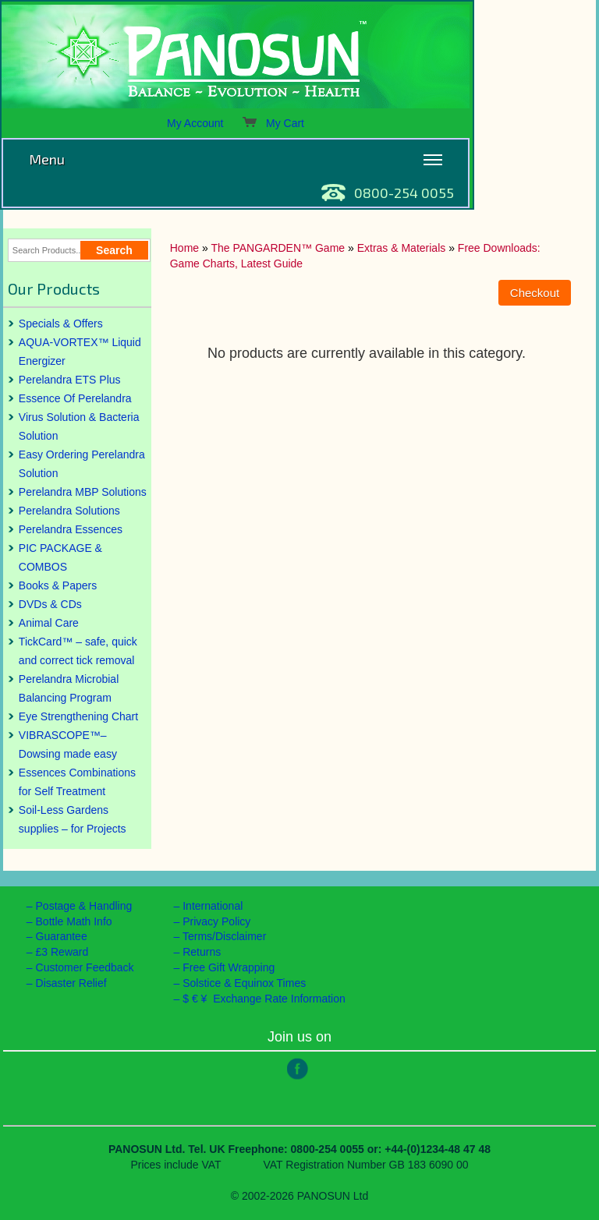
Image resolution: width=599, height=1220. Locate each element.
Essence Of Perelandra (75, 398)
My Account (195, 123)
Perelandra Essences (70, 529)
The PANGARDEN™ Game (278, 248)
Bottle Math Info (74, 921)
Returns (202, 952)
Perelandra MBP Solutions (83, 492)
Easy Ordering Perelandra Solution (82, 463)
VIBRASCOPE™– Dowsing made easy (68, 744)
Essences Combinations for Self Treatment (77, 781)
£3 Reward (62, 952)
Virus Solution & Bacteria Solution (79, 426)
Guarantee (61, 936)
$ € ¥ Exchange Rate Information (264, 998)
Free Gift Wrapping (229, 967)
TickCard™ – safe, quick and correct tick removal (78, 651)
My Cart (273, 123)
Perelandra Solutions (69, 510)
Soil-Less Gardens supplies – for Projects (72, 819)
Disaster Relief (71, 983)
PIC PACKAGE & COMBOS (60, 557)
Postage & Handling (84, 906)
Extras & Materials (401, 248)
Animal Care (49, 623)
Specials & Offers (61, 323)
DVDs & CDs (50, 604)
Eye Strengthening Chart (78, 716)
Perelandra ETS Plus (70, 379)
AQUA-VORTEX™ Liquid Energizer (80, 351)
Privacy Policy (216, 921)
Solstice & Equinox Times (244, 983)
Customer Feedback (85, 967)
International (213, 906)
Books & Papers (58, 585)
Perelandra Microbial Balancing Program (69, 688)
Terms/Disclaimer (224, 936)
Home (184, 248)
